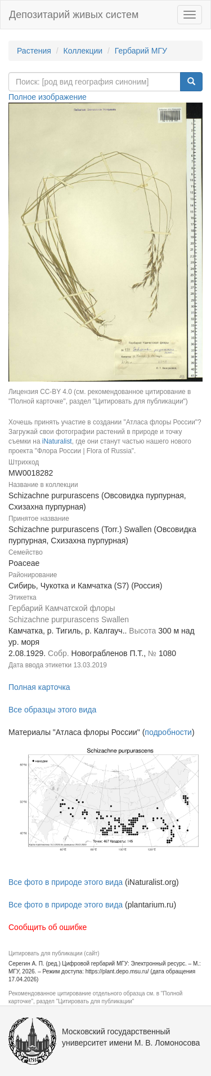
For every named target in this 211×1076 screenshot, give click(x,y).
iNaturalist (57, 441)
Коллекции (83, 50)
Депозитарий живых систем (73, 14)
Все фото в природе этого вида (65, 882)
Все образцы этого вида (52, 709)
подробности (168, 732)
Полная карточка (39, 687)
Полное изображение (47, 96)
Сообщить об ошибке (47, 927)
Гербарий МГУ (141, 50)
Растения (34, 50)
